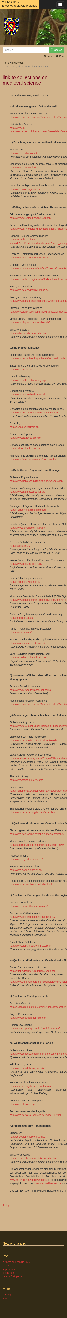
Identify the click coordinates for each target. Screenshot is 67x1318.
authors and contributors (16, 1262)
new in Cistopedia (13, 1276)
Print (60, 56)
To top (6, 1205)
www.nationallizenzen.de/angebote (29, 1179)
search (6, 1298)
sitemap (7, 1294)
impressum (9, 1269)
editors (6, 1265)
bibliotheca (17, 62)
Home (48, 56)
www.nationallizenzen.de (47, 1183)
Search (56, 49)
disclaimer (8, 1272)
